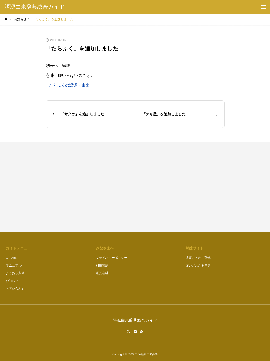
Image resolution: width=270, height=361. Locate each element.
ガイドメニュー (18, 248)
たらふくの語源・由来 (69, 85)
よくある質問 (15, 273)
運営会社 (102, 273)
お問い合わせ (15, 288)
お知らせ (12, 281)
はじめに (12, 258)
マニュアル (14, 265)
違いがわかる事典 (198, 265)
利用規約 (102, 265)
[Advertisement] (182, 186)
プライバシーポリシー (111, 258)
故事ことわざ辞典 (198, 258)
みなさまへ (105, 248)
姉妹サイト (195, 248)
